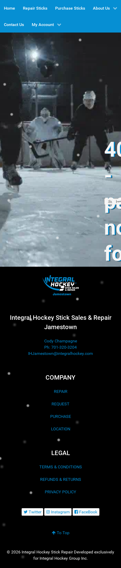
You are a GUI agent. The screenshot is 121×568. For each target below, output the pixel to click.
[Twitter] (32, 512)
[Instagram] (58, 512)
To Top (60, 532)
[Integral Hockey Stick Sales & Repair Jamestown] (60, 285)
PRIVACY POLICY (60, 491)
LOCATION (60, 428)
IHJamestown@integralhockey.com (60, 353)
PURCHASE (60, 416)
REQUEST (60, 403)
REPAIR (60, 391)
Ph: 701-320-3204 (60, 347)
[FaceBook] (86, 512)
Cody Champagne (60, 341)
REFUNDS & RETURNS (60, 479)
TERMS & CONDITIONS (60, 466)
